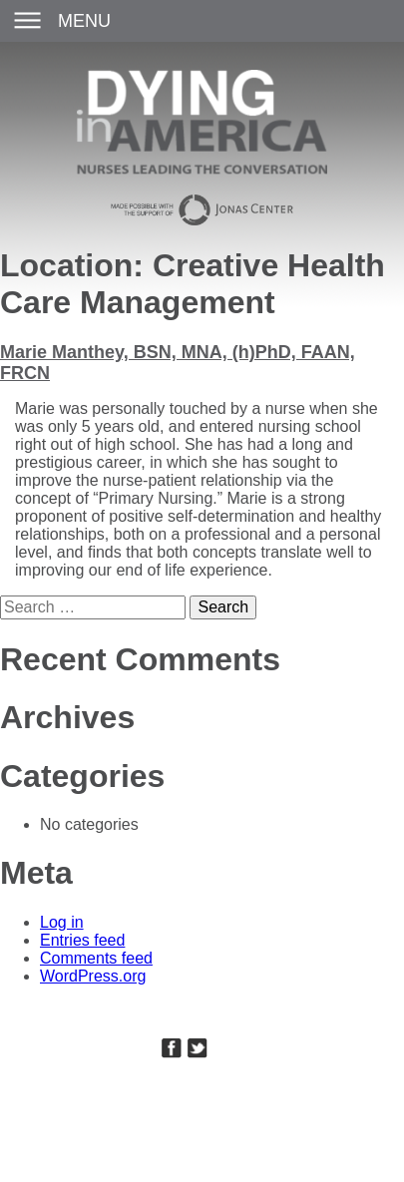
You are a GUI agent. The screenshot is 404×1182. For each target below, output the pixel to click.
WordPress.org (93, 976)
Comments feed (96, 958)
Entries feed (82, 940)
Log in (62, 922)
